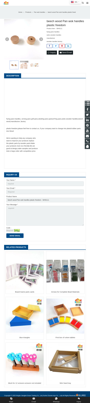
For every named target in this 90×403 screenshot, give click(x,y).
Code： (9, 228)
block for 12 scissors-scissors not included (24, 383)
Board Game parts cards (24, 292)
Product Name (11, 196)
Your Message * (12, 204)
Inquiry (52, 52)
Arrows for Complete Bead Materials (65, 292)
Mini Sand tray (65, 383)
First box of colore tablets (65, 337)
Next (41, 39)
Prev (7, 39)
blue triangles (24, 337)
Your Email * (10, 188)
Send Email (66, 52)
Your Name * (11, 180)
